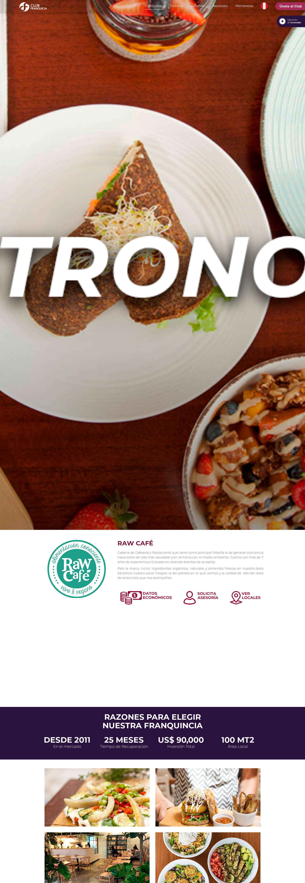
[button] (264, 6)
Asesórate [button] (220, 6)
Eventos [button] (176, 6)
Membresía (244, 6)
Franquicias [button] (154, 6)
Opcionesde (294, 21)
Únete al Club (291, 6)
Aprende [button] (198, 6)
